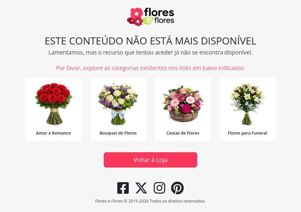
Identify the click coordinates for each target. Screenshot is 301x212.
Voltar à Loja (150, 160)
